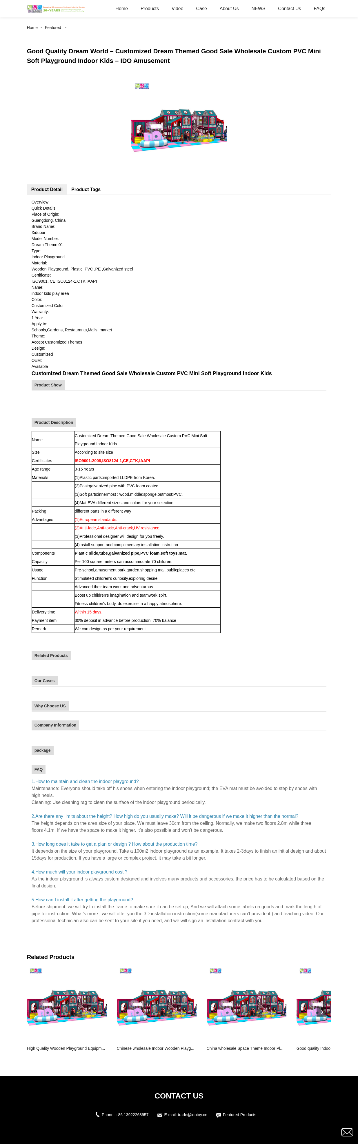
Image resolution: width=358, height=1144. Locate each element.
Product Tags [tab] (86, 189)
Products (150, 8)
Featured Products (239, 1114)
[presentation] (321, 1012)
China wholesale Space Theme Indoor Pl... (245, 1048)
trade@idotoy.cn (192, 1114)
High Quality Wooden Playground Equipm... (66, 1048)
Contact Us (289, 8)
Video (177, 8)
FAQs (319, 8)
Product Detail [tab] (47, 189)
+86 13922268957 (132, 1114)
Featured (53, 27)
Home (121, 8)
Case (201, 8)
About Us (229, 8)
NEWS (258, 8)
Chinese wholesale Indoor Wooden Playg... (155, 1048)
